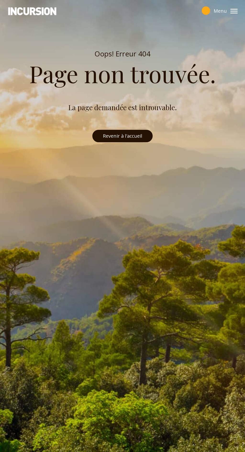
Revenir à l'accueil (122, 136)
